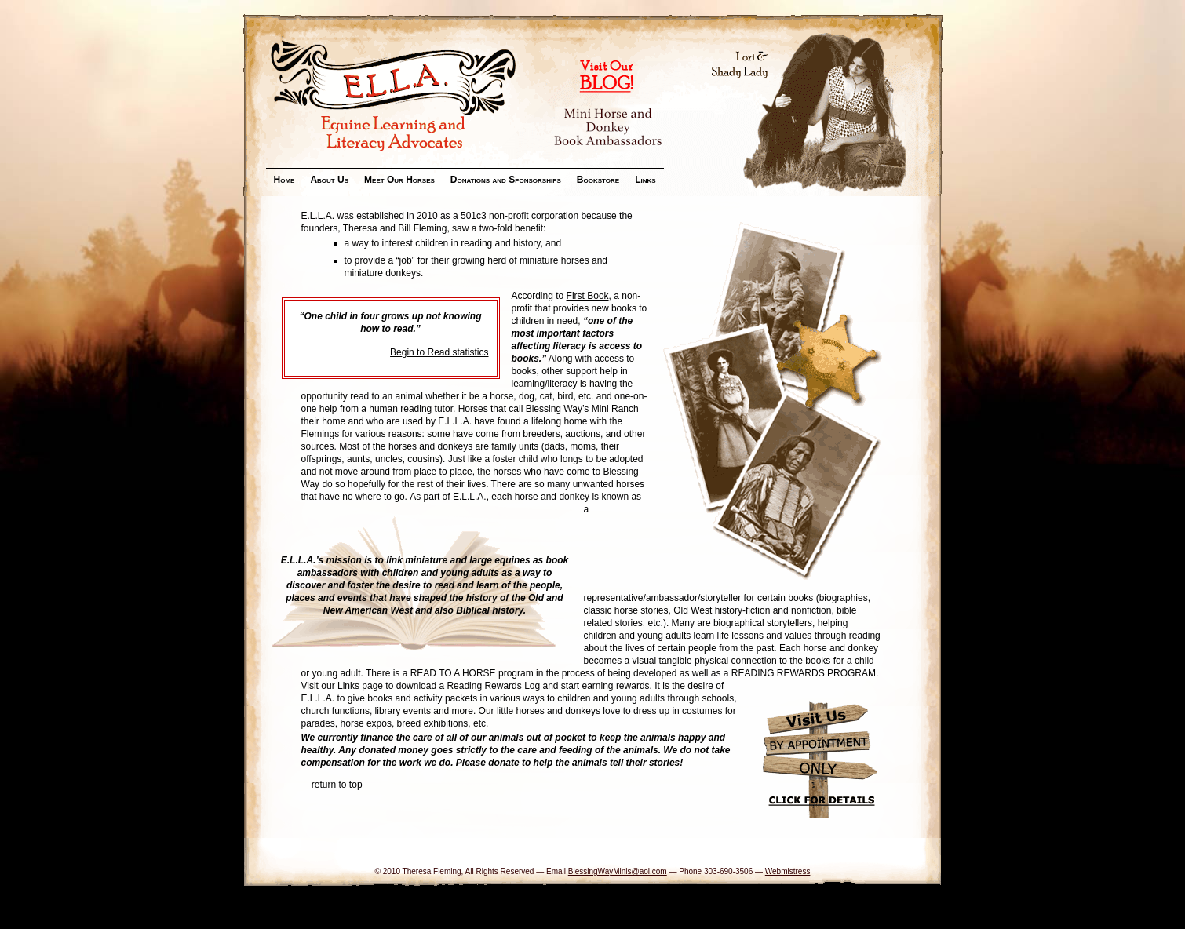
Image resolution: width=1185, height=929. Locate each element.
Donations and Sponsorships (505, 179)
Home (284, 179)
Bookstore (598, 179)
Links (645, 179)
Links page (360, 685)
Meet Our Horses (399, 179)
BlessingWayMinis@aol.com (617, 871)
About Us (329, 179)
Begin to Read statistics (439, 352)
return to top (337, 784)
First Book (588, 295)
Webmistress (788, 871)
